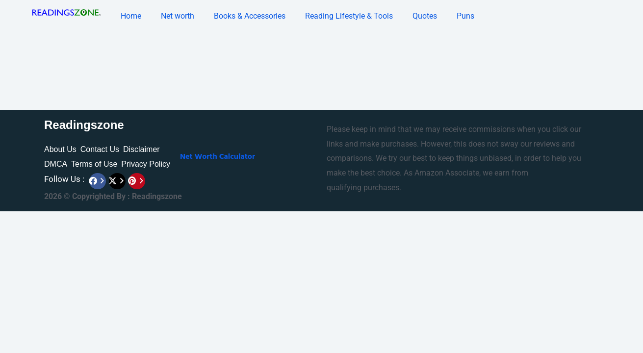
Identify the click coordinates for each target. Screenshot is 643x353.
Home (131, 16)
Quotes (424, 16)
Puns (465, 16)
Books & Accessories (249, 16)
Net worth (177, 16)
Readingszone (84, 124)
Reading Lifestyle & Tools (349, 16)
